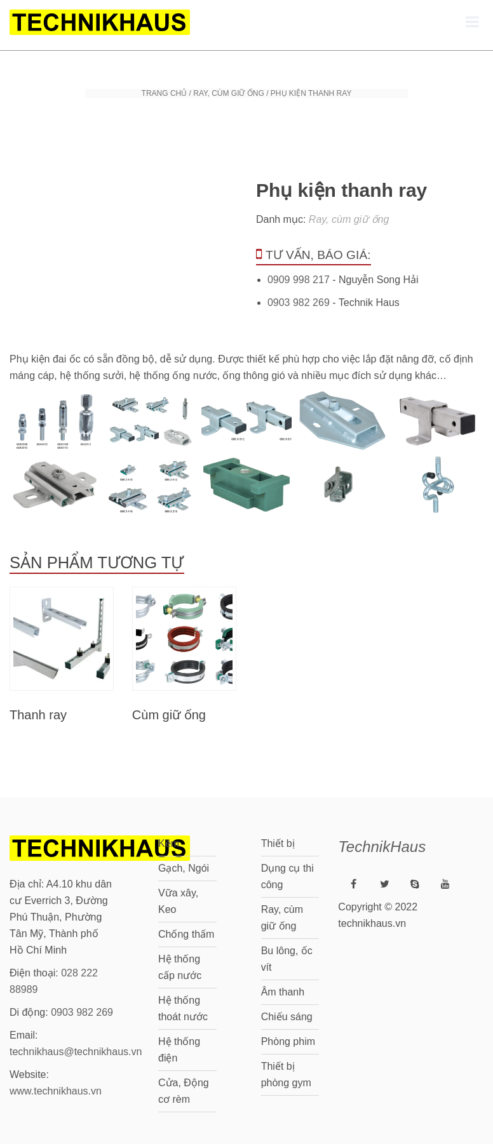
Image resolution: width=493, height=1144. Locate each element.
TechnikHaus (382, 846)
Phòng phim (288, 1041)
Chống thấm (186, 934)
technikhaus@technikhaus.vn (76, 1051)
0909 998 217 (298, 279)
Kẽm (168, 843)
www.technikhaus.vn (56, 1091)
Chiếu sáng (287, 1016)
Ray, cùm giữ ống (228, 93)
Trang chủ (164, 93)
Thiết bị (278, 843)
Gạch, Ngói (183, 868)
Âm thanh (282, 992)
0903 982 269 (298, 302)
